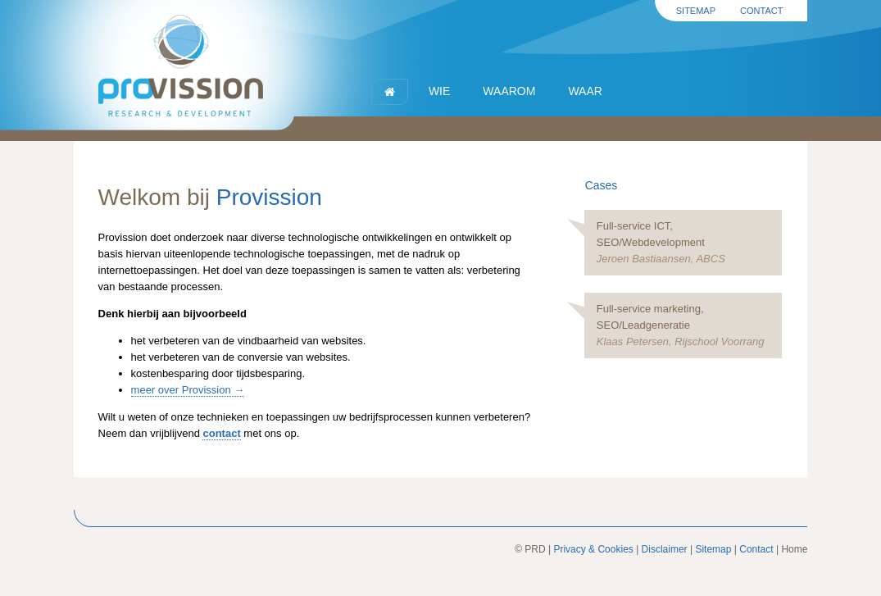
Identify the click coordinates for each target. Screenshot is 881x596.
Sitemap (695, 11)
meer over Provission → (188, 390)
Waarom (509, 91)
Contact (761, 11)
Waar (585, 91)
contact (221, 433)
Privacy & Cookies (593, 549)
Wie (439, 91)
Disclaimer (665, 549)
